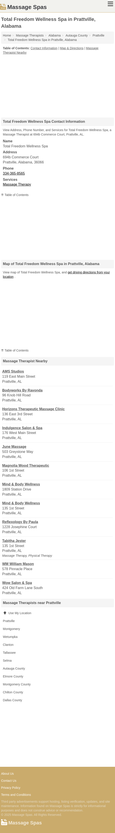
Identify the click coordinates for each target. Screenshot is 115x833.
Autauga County (14, 668)
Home (7, 35)
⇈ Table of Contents (15, 195)
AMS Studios (13, 371)
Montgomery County (17, 684)
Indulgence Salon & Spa (22, 428)
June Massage (14, 447)
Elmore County (13, 676)
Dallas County (12, 700)
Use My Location (17, 613)
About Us (7, 773)
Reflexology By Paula (20, 522)
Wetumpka (10, 637)
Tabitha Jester (14, 541)
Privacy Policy (10, 787)
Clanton (8, 644)
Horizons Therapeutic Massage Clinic (33, 409)
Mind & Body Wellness (21, 484)
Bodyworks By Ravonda (22, 390)
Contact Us (8, 780)
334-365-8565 (14, 173)
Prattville (9, 621)
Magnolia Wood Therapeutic (25, 465)
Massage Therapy (17, 184)
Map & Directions (71, 48)
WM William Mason (18, 564)
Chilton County (13, 692)
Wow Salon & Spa (17, 583)
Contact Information (44, 48)
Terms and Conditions (16, 794)
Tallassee (9, 652)
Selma (7, 660)
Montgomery (11, 629)
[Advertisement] (57, 84)
